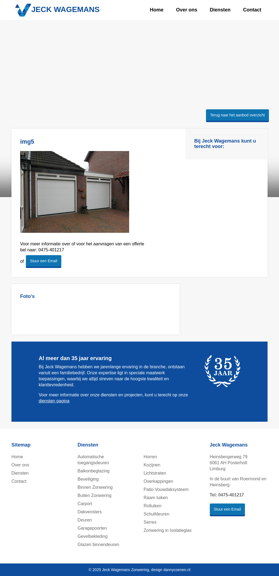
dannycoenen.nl (176, 570)
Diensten (220, 10)
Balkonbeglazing (94, 471)
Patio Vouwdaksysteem (166, 489)
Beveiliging (88, 479)
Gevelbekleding (93, 536)
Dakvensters (90, 511)
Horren (150, 456)
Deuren (85, 520)
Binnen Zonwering (95, 487)
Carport (85, 503)
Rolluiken (153, 505)
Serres (150, 522)
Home (156, 10)
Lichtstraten (155, 473)
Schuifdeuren (156, 514)
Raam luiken (156, 497)
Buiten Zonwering (95, 495)
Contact (252, 10)
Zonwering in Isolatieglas (168, 530)
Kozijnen (152, 465)
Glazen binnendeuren (98, 544)
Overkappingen (158, 481)
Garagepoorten (92, 528)
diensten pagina (54, 401)
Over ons (186, 10)
